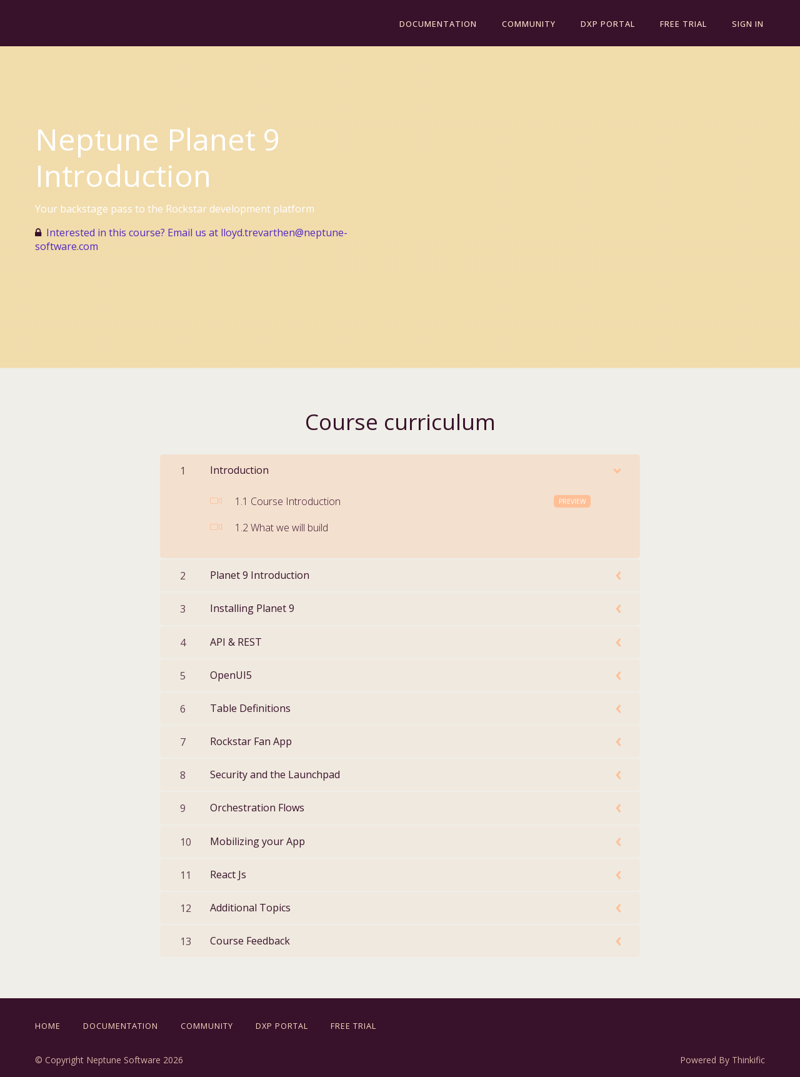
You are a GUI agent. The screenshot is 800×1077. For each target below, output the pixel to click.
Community (537, 23)
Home (48, 1025)
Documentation (449, 23)
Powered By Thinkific (722, 1060)
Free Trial (687, 23)
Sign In (749, 23)
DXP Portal (614, 23)
